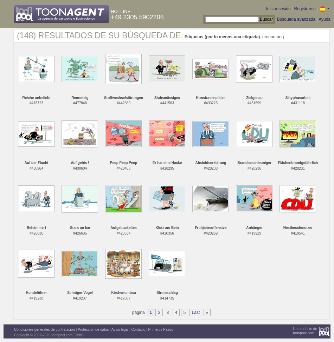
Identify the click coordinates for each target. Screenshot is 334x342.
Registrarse (304, 8)
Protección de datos (93, 329)
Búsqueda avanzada (296, 19)
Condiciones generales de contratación (44, 329)
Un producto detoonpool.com (305, 331)
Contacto (138, 329)
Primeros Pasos (160, 329)
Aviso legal (119, 329)
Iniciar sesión (278, 8)
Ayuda (324, 19)
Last (196, 312)
